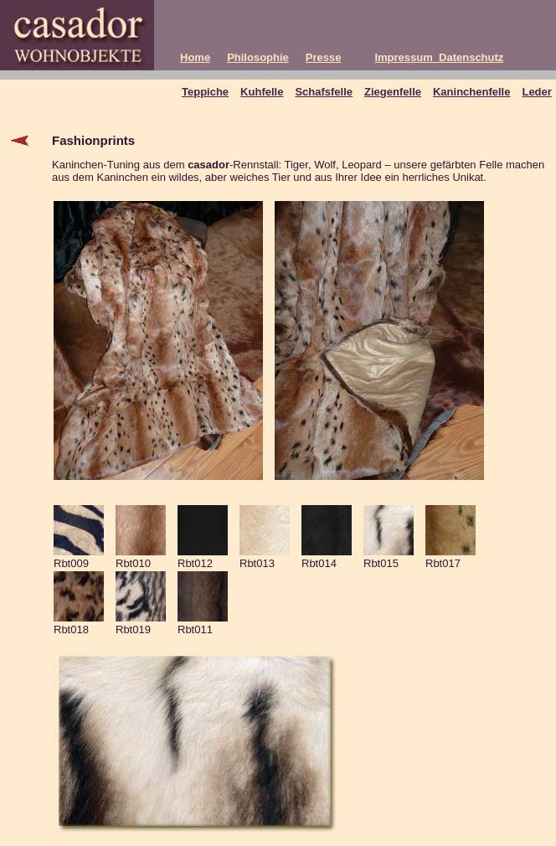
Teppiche (205, 91)
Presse (324, 57)
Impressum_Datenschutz (438, 57)
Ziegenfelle (392, 91)
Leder (536, 91)
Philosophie (258, 57)
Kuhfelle (261, 91)
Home (195, 57)
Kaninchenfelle (471, 91)
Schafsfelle (324, 91)
